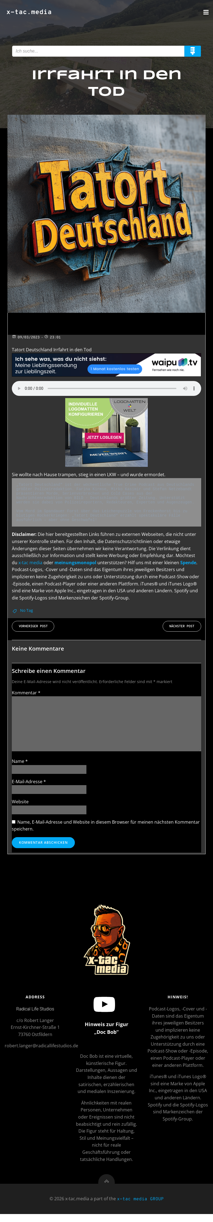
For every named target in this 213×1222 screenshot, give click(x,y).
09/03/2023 (26, 337)
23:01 (52, 337)
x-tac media (30, 563)
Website (20, 802)
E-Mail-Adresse (29, 782)
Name (20, 761)
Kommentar (26, 693)
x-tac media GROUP (140, 1207)
